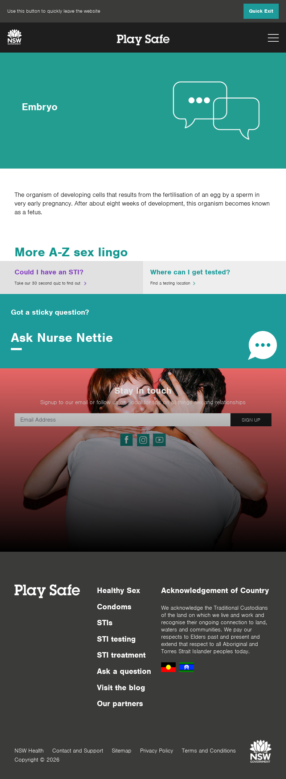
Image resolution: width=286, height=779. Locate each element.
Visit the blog (121, 687)
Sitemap (121, 750)
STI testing (116, 639)
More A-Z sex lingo (71, 252)
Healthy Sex (118, 590)
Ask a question (124, 671)
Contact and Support (77, 750)
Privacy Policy (156, 750)
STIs (105, 622)
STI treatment (121, 655)
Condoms (114, 607)
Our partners (120, 703)
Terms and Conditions (209, 750)
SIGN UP (251, 420)
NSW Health (29, 750)
